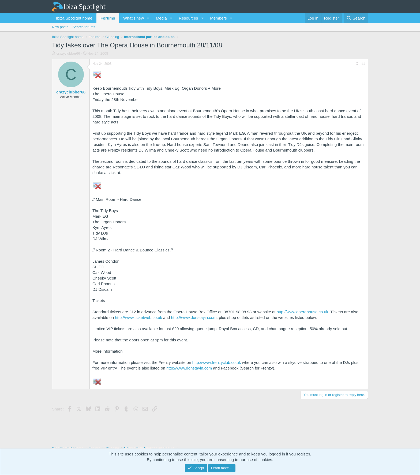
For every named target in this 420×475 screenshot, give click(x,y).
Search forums (84, 27)
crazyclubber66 (68, 53)
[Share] (356, 64)
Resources (188, 18)
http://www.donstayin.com (194, 317)
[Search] (356, 18)
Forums (107, 18)
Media (161, 18)
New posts (60, 27)
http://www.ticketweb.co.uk (138, 317)
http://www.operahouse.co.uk (302, 312)
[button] (148, 18)
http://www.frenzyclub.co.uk (216, 362)
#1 (363, 64)
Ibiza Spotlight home (74, 18)
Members (218, 18)
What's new (133, 18)
